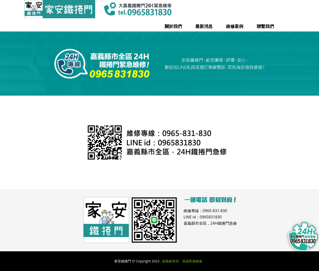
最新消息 (204, 26)
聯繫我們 (265, 26)
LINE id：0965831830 (203, 217)
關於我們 (173, 26)
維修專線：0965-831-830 (205, 210)
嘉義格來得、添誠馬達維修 (182, 261)
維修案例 (234, 26)
